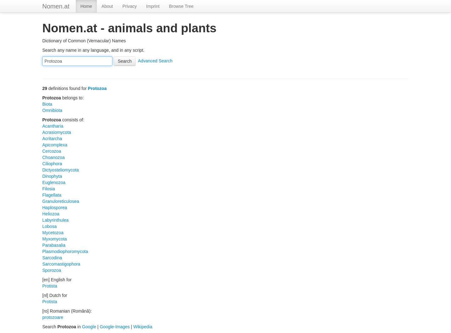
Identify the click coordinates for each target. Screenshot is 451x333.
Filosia (48, 188)
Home (86, 6)
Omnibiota (52, 110)
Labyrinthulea (55, 220)
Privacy (129, 6)
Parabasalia (53, 245)
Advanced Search (155, 60)
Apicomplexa (54, 144)
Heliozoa (50, 213)
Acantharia (52, 126)
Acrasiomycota (56, 132)
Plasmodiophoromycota (65, 251)
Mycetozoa (53, 232)
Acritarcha (52, 138)
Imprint (153, 6)
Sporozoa (51, 270)
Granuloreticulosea (60, 201)
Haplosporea (54, 207)
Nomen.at (56, 6)
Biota (47, 104)
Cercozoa (51, 151)
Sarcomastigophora (61, 264)
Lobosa (49, 226)
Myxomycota (54, 238)
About (107, 6)
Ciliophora (52, 163)
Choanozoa (53, 157)
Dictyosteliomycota (60, 169)
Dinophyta (52, 176)
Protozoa (97, 88)
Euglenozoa (53, 182)
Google (89, 326)
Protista (49, 285)
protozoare (52, 317)
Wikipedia (143, 326)
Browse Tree (181, 6)
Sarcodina (52, 257)
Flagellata (51, 195)
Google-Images (115, 326)
